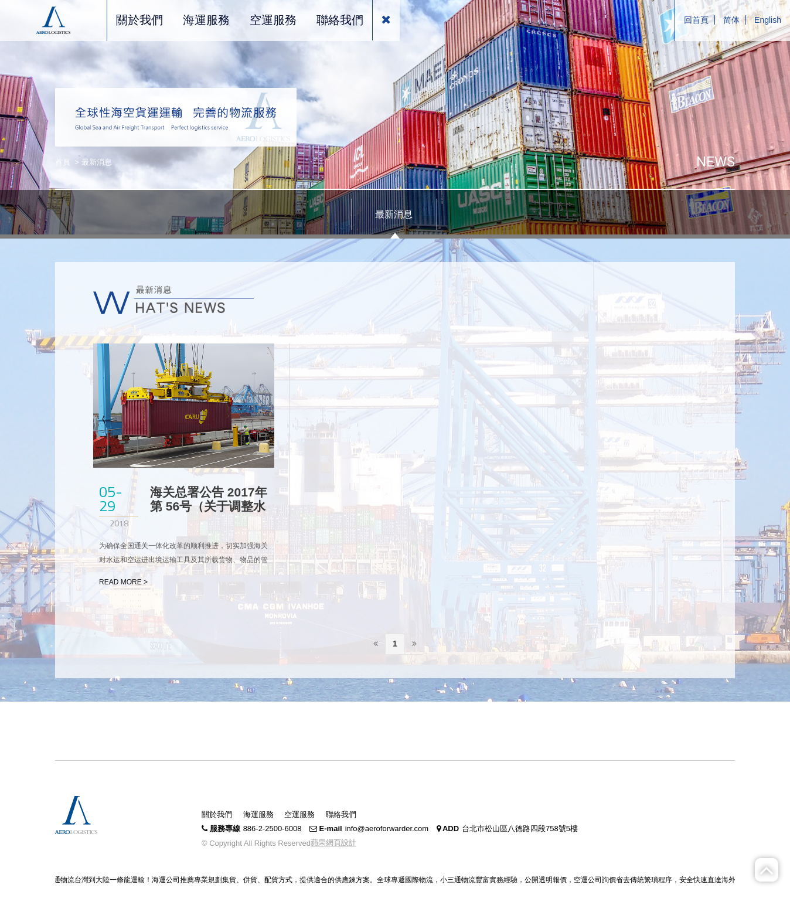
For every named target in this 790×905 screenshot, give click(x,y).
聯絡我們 (341, 814)
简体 (731, 20)
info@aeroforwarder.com (387, 828)
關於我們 (217, 814)
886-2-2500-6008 (272, 828)
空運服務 (299, 814)
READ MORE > (123, 582)
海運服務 (258, 814)
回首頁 (696, 20)
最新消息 (394, 214)
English (767, 20)
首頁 (62, 162)
